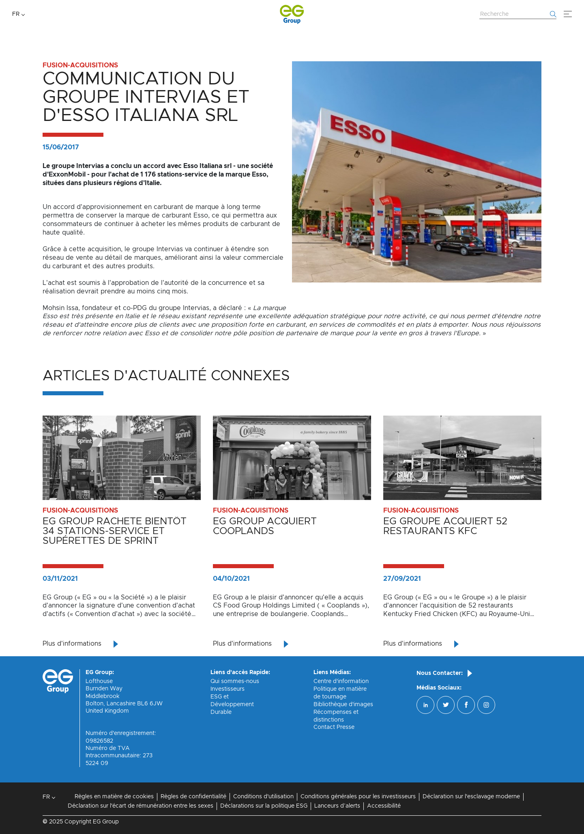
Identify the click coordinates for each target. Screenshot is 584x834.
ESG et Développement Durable (232, 704)
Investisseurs (227, 689)
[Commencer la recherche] (553, 14)
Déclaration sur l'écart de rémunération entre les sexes (140, 806)
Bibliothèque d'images (343, 704)
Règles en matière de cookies (114, 797)
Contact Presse (333, 727)
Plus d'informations (72, 643)
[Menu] (568, 14)
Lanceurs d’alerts (337, 806)
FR (15, 14)
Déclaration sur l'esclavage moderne (471, 797)
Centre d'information (341, 681)
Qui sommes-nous (234, 681)
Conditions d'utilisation (263, 797)
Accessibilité (384, 806)
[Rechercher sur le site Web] (517, 14)
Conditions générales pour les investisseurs (358, 797)
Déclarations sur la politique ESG (263, 806)
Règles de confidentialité (193, 797)
